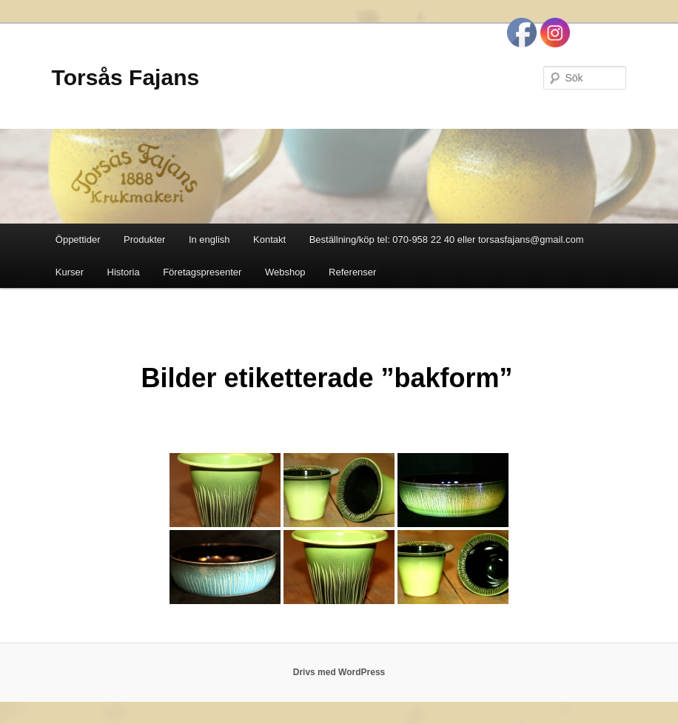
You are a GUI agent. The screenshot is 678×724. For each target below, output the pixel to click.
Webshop (285, 272)
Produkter (144, 239)
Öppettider (78, 239)
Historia (123, 272)
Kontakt (269, 239)
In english (209, 239)
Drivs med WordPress (339, 672)
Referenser (352, 272)
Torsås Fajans (126, 77)
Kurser (70, 272)
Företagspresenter (202, 272)
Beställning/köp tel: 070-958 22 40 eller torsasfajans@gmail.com (446, 239)
